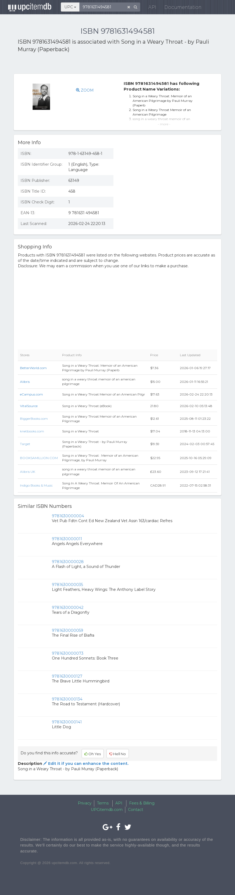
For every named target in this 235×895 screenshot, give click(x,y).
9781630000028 (68, 561)
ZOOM (85, 90)
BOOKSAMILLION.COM (39, 458)
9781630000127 (67, 676)
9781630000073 (67, 653)
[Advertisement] (81, 64)
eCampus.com (31, 394)
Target (25, 444)
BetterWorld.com (33, 368)
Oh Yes (93, 754)
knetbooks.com (32, 431)
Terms (103, 803)
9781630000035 (67, 584)
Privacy (85, 803)
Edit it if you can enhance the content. (85, 763)
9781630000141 (67, 722)
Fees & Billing (142, 803)
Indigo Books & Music (36, 485)
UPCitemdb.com (107, 809)
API (150, 8)
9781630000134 (67, 699)
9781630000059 (67, 630)
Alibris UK (27, 472)
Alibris (25, 382)
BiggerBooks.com (34, 419)
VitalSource (29, 406)
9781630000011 (67, 538)
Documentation (180, 8)
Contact (135, 809)
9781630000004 (68, 516)
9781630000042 (67, 607)
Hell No (117, 754)
